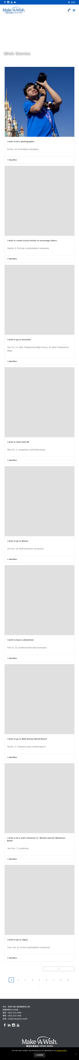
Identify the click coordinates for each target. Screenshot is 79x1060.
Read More (12, 160)
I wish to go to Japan (17, 940)
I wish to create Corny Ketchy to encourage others (32, 241)
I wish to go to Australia (19, 340)
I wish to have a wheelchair (20, 640)
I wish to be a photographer (20, 142)
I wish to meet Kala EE (18, 442)
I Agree (39, 1055)
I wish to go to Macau (17, 541)
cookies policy (61, 1050)
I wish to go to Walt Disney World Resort (27, 739)
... (39, 985)
